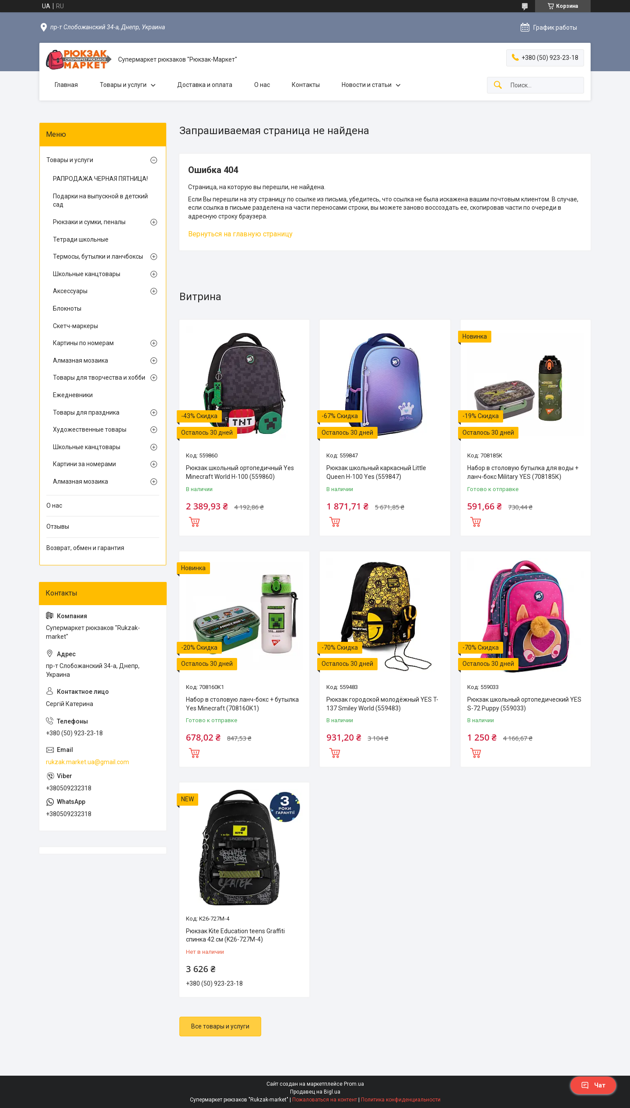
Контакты (306, 84)
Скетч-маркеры (75, 325)
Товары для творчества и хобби (99, 377)
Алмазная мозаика (80, 360)
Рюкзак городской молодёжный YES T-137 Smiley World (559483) (382, 704)
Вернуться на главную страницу (240, 234)
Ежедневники (73, 394)
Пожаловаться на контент (324, 1100)
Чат (593, 1085)
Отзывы (57, 526)
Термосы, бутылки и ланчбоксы (98, 256)
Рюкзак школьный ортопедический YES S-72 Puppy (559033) (524, 704)
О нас (262, 84)
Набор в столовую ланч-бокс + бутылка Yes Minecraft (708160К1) (242, 704)
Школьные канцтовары (86, 273)
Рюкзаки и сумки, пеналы (89, 221)
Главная (66, 84)
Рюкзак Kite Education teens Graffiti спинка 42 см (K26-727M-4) (235, 935)
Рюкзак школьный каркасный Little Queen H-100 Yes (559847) (376, 472)
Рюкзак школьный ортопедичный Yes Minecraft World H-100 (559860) (240, 472)
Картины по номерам (83, 342)
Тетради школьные (80, 239)
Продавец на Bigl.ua (315, 1092)
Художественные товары (89, 429)
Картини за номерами (84, 464)
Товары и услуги (123, 84)
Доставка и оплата (204, 84)
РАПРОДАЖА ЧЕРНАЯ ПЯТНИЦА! (100, 178)
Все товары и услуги (220, 1026)
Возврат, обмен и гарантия (85, 547)
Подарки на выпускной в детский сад (100, 200)
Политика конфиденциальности (401, 1100)
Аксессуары (70, 290)
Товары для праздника (86, 412)
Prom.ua (354, 1084)
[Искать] (498, 85)
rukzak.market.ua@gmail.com (87, 761)
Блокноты (67, 308)
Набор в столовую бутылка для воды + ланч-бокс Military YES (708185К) (522, 472)
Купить (194, 520)
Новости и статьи (367, 84)
